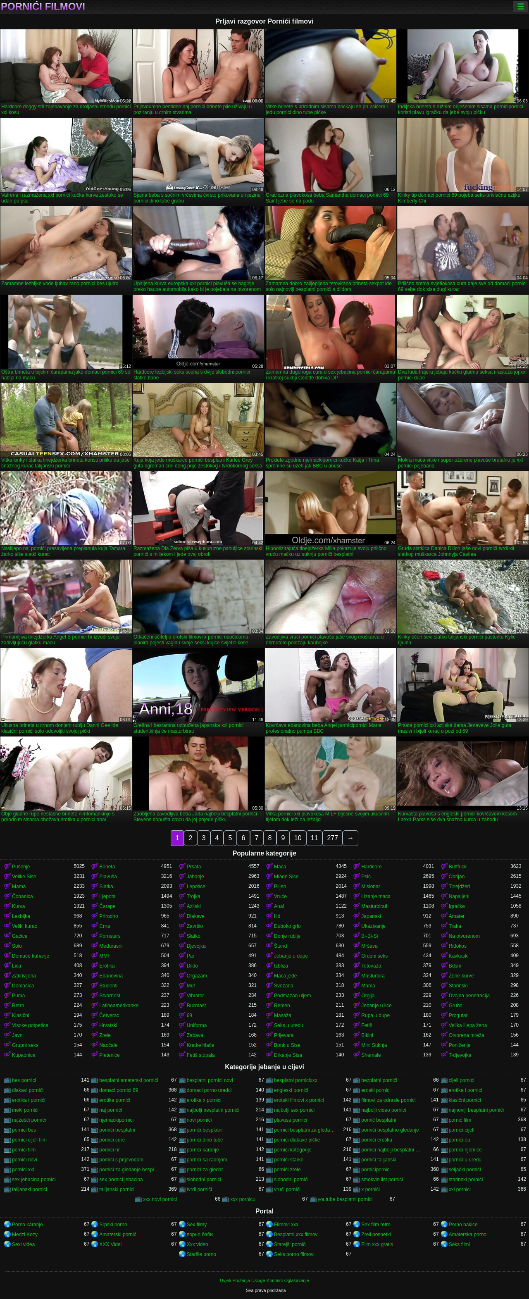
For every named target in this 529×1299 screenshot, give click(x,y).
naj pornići (110, 1110)
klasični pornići (465, 1100)
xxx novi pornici (160, 1199)
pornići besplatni (117, 1130)
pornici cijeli (461, 1130)
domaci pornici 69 (118, 1090)
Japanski (371, 916)
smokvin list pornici (382, 1179)
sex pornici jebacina (121, 1179)
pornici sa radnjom (207, 1160)
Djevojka (196, 946)
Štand (280, 946)
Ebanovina (111, 976)
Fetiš (366, 1025)
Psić (366, 877)
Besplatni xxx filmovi (296, 1234)
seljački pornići (465, 1170)
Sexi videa (23, 1244)
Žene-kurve (461, 976)
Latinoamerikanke (118, 1005)
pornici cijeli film (29, 1140)
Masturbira (373, 976)
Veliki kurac (24, 926)
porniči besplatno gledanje (390, 1130)
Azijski (194, 906)
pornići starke (288, 1160)
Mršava (369, 946)
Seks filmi (459, 1244)
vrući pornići (287, 1189)
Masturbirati (374, 906)
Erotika (106, 966)
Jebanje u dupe (291, 956)
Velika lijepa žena (468, 1025)
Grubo (455, 1005)
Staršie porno (201, 1254)
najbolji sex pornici (294, 1110)
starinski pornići (466, 1179)
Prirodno (108, 916)
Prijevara (283, 1035)
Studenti (108, 986)
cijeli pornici (461, 1080)
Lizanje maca (376, 896)
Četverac (109, 1015)
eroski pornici (376, 1090)
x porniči (370, 1189)
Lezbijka (21, 916)
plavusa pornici (290, 1120)
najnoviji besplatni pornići (476, 1110)
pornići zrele (287, 1170)
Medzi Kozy (25, 1234)
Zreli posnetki (376, 1234)
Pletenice (109, 1055)
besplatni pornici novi (210, 1080)
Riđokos (458, 946)
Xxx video (197, 1244)
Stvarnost (109, 996)
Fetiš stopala (201, 1055)
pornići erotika (376, 1140)
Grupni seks (374, 956)
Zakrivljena (24, 976)
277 (332, 837)
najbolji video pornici (383, 1110)
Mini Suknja (374, 1045)
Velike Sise (24, 877)
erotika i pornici (465, 1090)
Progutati (459, 1015)
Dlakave (196, 916)
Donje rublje (287, 936)
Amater (457, 916)
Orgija (367, 996)
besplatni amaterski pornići (128, 1080)
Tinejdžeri (459, 886)
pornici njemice (465, 1150)
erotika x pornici (204, 1100)
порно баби (200, 1234)
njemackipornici (116, 1120)
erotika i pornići (28, 1100)
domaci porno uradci (209, 1090)
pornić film (460, 1120)
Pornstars (109, 936)
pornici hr (109, 1150)
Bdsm (455, 966)
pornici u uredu (465, 1160)
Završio (195, 926)
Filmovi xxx (286, 1224)
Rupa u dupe (375, 1015)
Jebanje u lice (376, 1005)
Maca (280, 867)
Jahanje (195, 877)
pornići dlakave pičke (297, 1140)
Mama (19, 886)
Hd (277, 916)
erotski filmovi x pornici (299, 1100)
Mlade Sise (286, 877)
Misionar (370, 886)
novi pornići (199, 1120)
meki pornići (25, 1110)
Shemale (371, 1055)
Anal (279, 906)
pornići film (24, 1150)
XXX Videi (110, 1244)
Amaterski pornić (117, 1234)
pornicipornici (376, 1170)
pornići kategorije (293, 1150)
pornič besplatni (378, 1120)
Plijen (280, 886)
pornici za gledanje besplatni (130, 1170)
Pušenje (21, 867)
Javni (18, 1035)
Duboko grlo (287, 926)
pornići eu (459, 1140)
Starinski (458, 986)
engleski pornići (291, 1090)
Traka (455, 926)
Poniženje (460, 1045)
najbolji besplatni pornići (213, 1110)
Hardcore (371, 867)
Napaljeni (459, 896)
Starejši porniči (290, 1244)
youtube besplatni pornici (345, 1199)
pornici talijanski (378, 1160)
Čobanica (22, 896)
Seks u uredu (288, 1025)
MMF (104, 956)
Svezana (283, 986)
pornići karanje (203, 1150)
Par (191, 956)
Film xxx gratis (377, 1244)
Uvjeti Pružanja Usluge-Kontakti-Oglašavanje (264, 1280)
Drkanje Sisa (288, 1055)
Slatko (193, 936)
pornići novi (24, 1160)
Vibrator (195, 996)
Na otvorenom (464, 936)
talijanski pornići (29, 1189)
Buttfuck (458, 867)
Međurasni (110, 946)
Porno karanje (27, 1224)
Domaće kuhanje (30, 956)
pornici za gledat (205, 1170)
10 (298, 837)
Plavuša (108, 877)
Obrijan (457, 877)
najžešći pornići (29, 1120)
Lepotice (196, 886)
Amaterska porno (467, 1234)
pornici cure (112, 1140)
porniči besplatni (205, 1130)
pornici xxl (23, 1170)
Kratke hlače (200, 1045)
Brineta (107, 867)
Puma (18, 996)
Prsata (194, 867)
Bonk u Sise (287, 1045)
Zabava (195, 1035)
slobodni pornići (291, 1179)
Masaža (282, 1015)
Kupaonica (24, 1055)
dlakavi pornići (27, 1090)
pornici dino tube (205, 1140)
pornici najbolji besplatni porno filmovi (392, 1150)
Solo (17, 946)
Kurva (18, 906)
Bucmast (196, 1005)
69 (189, 1015)
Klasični (20, 1015)
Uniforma (197, 1025)
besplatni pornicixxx (295, 1080)
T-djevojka (460, 1055)
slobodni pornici (204, 1179)
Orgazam (197, 976)
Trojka (193, 896)
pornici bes (24, 1130)
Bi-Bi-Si (369, 936)
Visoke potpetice (30, 1025)
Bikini (367, 1035)
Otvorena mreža (466, 1035)
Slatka (106, 886)
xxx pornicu (242, 1199)
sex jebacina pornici (33, 1179)
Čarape (107, 906)
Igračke (457, 906)
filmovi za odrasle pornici (388, 1100)
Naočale (108, 1045)
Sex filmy (197, 1224)
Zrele (104, 1035)
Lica (16, 966)
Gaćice (19, 936)
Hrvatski (108, 1025)
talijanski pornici (116, 1189)
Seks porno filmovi (294, 1254)
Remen (282, 1005)
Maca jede (285, 976)
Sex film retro (376, 1224)
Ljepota (107, 896)
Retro (18, 1005)
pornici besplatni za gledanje (305, 1130)
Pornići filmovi (43, 6)
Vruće (280, 896)
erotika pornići (114, 1100)
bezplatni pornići (379, 1080)
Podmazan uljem (292, 996)
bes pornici (24, 1080)
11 (314, 837)
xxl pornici (460, 1189)
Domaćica (23, 986)
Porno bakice (463, 1224)
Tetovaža (371, 966)
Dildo (192, 966)
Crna (104, 926)
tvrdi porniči (199, 1189)
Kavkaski (459, 956)
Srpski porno (113, 1224)
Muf (191, 986)
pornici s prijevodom (121, 1160)
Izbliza (281, 966)
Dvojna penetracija (469, 996)
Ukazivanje (373, 926)
